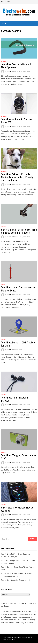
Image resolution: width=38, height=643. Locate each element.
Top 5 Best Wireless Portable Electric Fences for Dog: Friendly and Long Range (17, 177)
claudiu (9, 71)
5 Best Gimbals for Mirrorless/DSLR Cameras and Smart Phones (19, 231)
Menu (5, 23)
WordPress (5, 640)
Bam (13, 640)
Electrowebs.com (19, 637)
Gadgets (4, 61)
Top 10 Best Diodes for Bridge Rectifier (16, 580)
